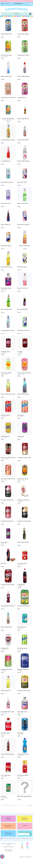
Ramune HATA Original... (23, 161)
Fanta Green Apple (22, 648)
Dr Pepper (20, 351)
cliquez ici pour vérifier (27, 838)
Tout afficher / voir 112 (8, 805)
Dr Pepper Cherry (5, 351)
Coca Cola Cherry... (6, 775)
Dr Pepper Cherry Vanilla (7, 584)
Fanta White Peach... (22, 711)
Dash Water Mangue (6, 245)
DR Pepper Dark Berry (23, 669)
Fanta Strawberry (5, 415)
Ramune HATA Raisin (22, 309)
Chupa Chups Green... (6, 55)
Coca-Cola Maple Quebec (7, 754)
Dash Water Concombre (7, 182)
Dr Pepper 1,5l (20, 584)
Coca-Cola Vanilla (22, 563)
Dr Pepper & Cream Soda (24, 457)
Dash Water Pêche (22, 182)
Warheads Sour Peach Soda (8, 97)
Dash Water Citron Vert (23, 330)
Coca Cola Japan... (6, 733)
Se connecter (18, 3)
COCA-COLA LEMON (22, 775)
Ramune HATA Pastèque (23, 76)
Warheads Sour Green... (23, 55)
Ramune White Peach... (23, 139)
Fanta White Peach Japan (7, 711)
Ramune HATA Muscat (6, 309)
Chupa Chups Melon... (6, 372)
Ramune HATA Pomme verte (8, 394)
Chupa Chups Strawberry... (24, 372)
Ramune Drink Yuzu (6, 690)
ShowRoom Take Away (24, 818)
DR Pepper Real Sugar (6, 669)
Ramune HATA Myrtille (23, 394)
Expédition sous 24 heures (8, 826)
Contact (25, 825)
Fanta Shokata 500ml (23, 754)
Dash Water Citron (22, 267)
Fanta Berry (20, 733)
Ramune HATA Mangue (23, 118)
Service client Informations (8, 833)
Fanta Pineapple (5, 436)
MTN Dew (3, 796)
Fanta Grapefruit (21, 627)
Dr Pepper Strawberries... (7, 500)
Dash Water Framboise (23, 224)
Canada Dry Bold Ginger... (24, 690)
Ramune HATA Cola (6, 224)
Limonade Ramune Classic (7, 330)
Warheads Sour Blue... (6, 34)
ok (30, 833)
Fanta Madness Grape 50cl (8, 605)
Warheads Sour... (21, 97)
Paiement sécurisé (8, 818)
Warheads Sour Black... (23, 34)
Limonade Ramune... (6, 161)
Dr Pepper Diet (5, 648)
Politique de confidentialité (8, 850)
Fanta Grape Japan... (6, 288)
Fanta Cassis (4, 542)
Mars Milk (3, 563)
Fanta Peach (20, 415)
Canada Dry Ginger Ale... (23, 605)
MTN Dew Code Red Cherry (8, 457)
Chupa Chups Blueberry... (8, 118)
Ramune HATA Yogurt (6, 76)
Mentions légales (8, 846)
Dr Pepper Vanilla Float (23, 500)
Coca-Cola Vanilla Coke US (8, 478)
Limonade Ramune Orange (8, 139)
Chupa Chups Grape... (23, 478)
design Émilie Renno (25, 857)
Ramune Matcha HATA (23, 542)
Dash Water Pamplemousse (24, 796)
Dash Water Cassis (6, 203)
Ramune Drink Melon (22, 203)
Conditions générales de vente (8, 844)
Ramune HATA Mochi (25, 245)
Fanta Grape (20, 436)
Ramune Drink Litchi (22, 288)
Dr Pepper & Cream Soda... (24, 521)
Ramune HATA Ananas (6, 267)
